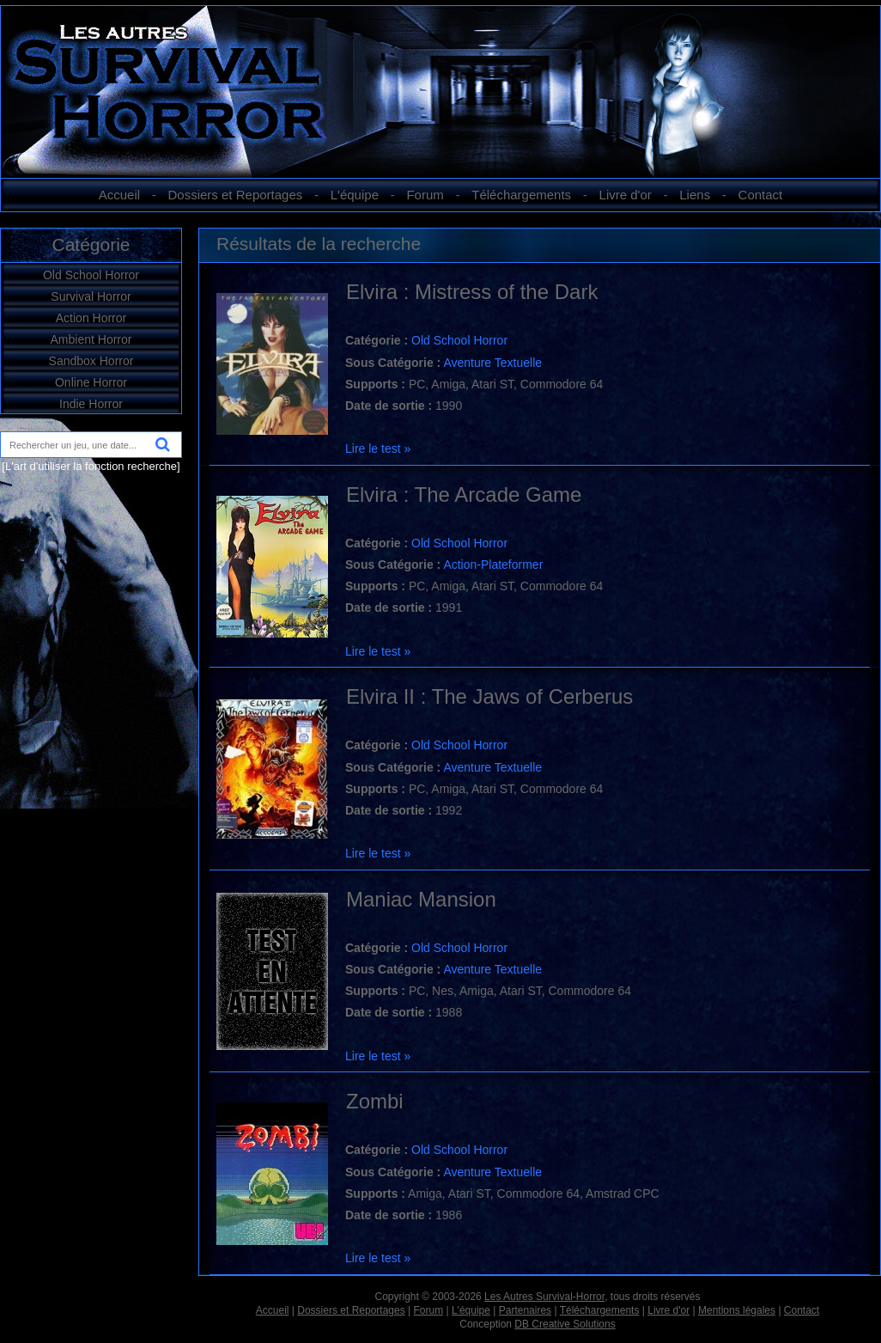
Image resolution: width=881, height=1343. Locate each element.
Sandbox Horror (91, 361)
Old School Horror (91, 275)
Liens (694, 194)
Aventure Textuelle (492, 362)
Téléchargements (521, 194)
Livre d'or (625, 194)
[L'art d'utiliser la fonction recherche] (90, 466)
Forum (424, 194)
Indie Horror (91, 404)
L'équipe (355, 194)
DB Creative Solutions (564, 1324)
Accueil (119, 194)
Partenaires (525, 1310)
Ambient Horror (91, 339)
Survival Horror (91, 296)
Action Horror (91, 318)
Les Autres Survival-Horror (544, 1297)
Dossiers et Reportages (235, 194)
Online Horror (91, 382)
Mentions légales (736, 1310)
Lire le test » (377, 448)
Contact (760, 194)
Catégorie (91, 244)
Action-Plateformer (493, 564)
